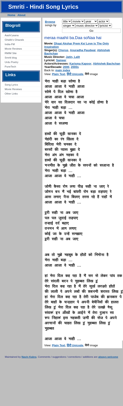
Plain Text (58, 74)
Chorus (63, 50)
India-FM (10, 44)
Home (11, 15)
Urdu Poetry (11, 62)
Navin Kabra (29, 357)
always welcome (108, 357)
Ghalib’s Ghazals (14, 39)
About (22, 15)
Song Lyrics (11, 84)
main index (62, 70)
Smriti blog (11, 57)
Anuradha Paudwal (82, 50)
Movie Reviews (13, 48)
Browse (50, 21)
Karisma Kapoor (80, 63)
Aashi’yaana (12, 35)
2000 (66, 67)
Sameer (61, 60)
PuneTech (10, 66)
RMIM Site (11, 53)
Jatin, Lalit (73, 57)
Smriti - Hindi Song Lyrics (43, 7)
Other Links (11, 93)
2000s (75, 67)
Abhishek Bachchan (106, 63)
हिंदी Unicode (75, 74)
